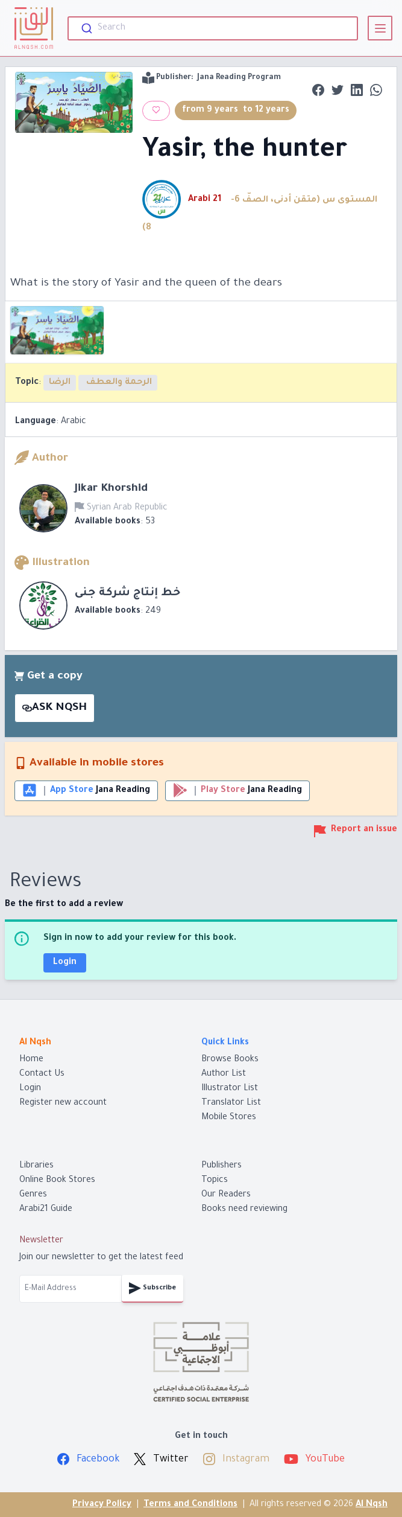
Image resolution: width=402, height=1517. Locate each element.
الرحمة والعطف (118, 383)
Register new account (63, 1103)
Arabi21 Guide (45, 1210)
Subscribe (152, 1288)
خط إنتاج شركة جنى (128, 593)
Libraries (36, 1166)
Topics (214, 1181)
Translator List (231, 1103)
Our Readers (226, 1195)
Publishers (221, 1166)
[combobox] (213, 28)
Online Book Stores (57, 1181)
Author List (223, 1074)
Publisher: (211, 78)
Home (31, 1060)
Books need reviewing (244, 1210)
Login (65, 963)
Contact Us (41, 1074)
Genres (33, 1195)
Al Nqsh (372, 1505)
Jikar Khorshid (111, 489)
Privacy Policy (101, 1505)
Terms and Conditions (190, 1505)
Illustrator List (229, 1089)
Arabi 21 (206, 200)
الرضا (60, 383)
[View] (380, 28)
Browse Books (230, 1060)
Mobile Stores (228, 1118)
